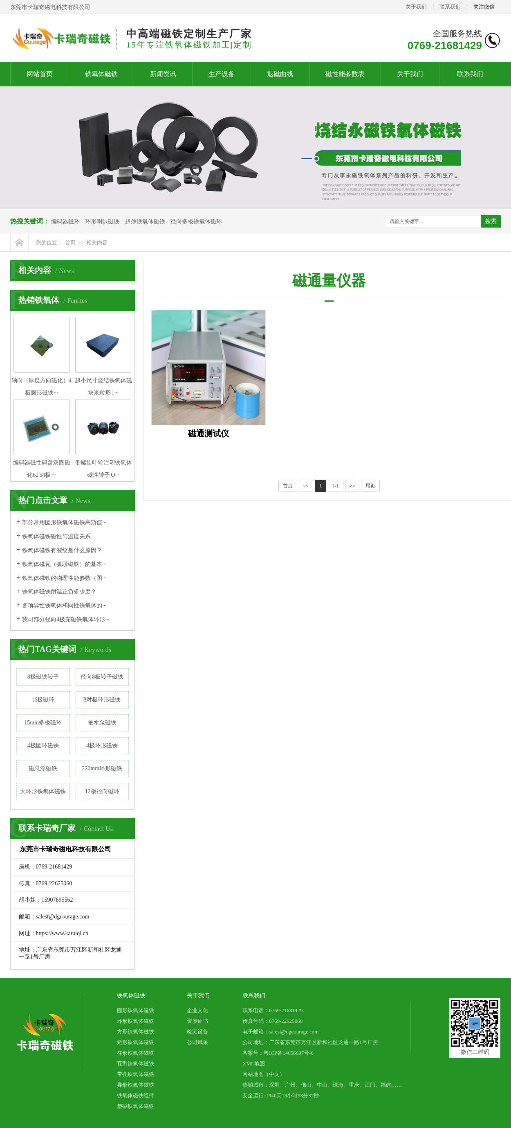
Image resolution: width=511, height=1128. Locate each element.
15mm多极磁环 (43, 723)
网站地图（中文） (263, 1074)
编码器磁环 (65, 222)
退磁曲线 (280, 73)
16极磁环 (42, 700)
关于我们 (416, 7)
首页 (70, 242)
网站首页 (40, 73)
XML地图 (253, 1063)
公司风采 (197, 1042)
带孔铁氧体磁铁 (135, 1074)
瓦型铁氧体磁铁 (135, 1063)
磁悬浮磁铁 (43, 768)
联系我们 (450, 7)
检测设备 (197, 1032)
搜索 (491, 221)
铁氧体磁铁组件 (135, 1095)
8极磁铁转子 (43, 677)
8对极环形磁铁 (102, 700)
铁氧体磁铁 (101, 73)
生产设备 (221, 73)
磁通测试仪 (208, 433)
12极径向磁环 (102, 791)
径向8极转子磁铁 (102, 677)
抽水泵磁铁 (102, 723)
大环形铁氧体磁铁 (43, 791)
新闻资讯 (163, 73)
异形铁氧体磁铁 (135, 1085)
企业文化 (197, 1010)
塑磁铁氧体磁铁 (135, 1106)
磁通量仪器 (329, 281)
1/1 (335, 486)
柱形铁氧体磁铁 (135, 1053)
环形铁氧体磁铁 (135, 1021)
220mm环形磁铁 (102, 768)
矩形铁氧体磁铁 (135, 1042)
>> (352, 486)
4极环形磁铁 (102, 745)
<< (306, 486)
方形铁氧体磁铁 (135, 1032)
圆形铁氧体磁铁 (135, 1010)
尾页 (370, 486)
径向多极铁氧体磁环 (196, 222)
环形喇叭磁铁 (102, 222)
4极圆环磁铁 (43, 745)
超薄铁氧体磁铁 (145, 222)
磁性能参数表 (345, 73)
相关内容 (97, 242)
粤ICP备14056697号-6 (289, 1053)
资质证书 (197, 1021)
